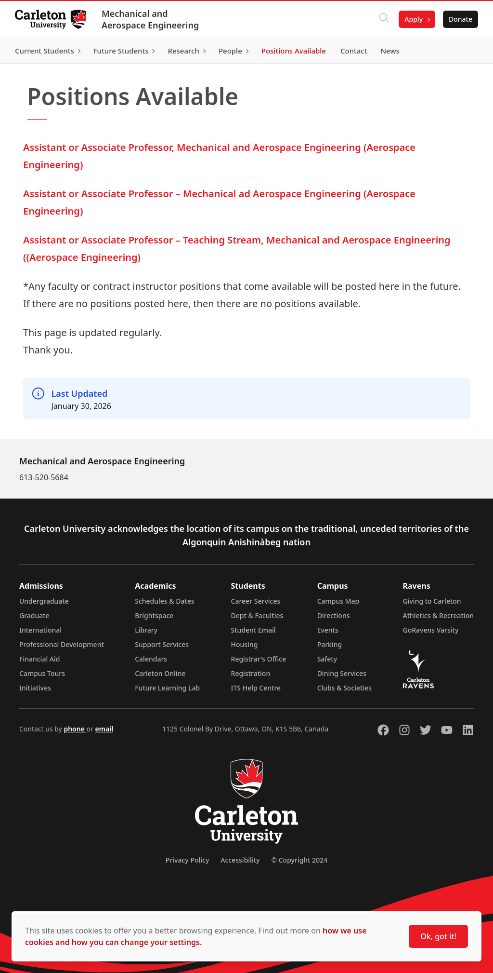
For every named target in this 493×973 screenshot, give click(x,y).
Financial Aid (39, 658)
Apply (413, 19)
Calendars (151, 658)
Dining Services (341, 673)
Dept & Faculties (257, 615)
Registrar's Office (258, 658)
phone (75, 728)
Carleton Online (160, 673)
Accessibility (240, 860)
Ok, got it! (438, 936)
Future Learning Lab (167, 687)
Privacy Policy (187, 860)
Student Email (253, 630)
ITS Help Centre (256, 687)
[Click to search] (384, 19)
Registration (251, 673)
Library (146, 630)
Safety (327, 658)
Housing (244, 644)
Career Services (256, 601)
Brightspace (154, 615)
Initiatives (35, 687)
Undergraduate (44, 601)
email (104, 728)
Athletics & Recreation (438, 615)
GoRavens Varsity (431, 630)
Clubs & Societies (344, 687)
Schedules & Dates (165, 601)
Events (327, 630)
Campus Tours (42, 673)
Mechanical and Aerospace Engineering (150, 19)
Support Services (162, 644)
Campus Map (338, 601)
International (40, 630)
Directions (333, 615)
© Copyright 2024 (299, 860)
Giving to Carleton (432, 601)
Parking (329, 644)
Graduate (34, 615)
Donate (460, 19)
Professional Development (61, 644)
